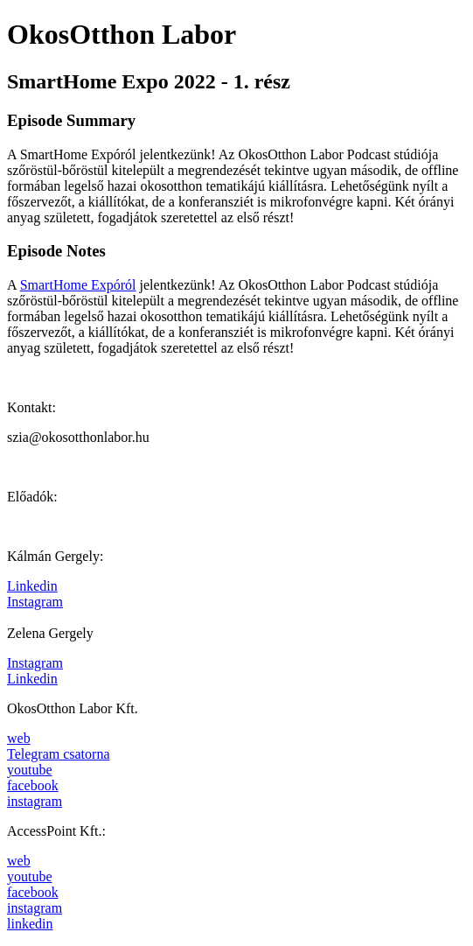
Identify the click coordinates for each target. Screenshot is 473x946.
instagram (34, 801)
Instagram (35, 601)
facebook (33, 785)
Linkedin (32, 585)
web (19, 738)
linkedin (29, 923)
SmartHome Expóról (78, 284)
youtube (29, 769)
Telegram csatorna (58, 753)
